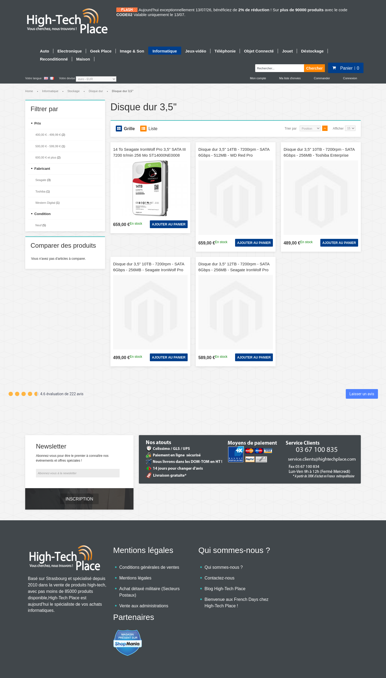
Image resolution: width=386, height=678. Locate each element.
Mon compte (258, 78)
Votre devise (67, 78)
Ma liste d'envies (290, 78)
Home (29, 91)
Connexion (350, 78)
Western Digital (45, 202)
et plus (45, 157)
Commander (322, 78)
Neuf (38, 225)
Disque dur (96, 91)
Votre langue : (34, 78)
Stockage (74, 91)
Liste (149, 128)
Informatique (50, 91)
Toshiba (40, 191)
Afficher (338, 128)
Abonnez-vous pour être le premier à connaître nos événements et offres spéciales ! (72, 443)
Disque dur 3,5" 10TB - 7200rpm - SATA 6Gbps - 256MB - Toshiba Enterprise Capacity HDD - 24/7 (319, 155)
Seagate (40, 180)
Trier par (291, 128)
